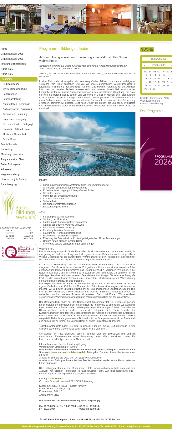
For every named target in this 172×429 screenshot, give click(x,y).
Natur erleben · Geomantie (16, 104)
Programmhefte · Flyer (12, 159)
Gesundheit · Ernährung (15, 114)
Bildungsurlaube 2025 (12, 54)
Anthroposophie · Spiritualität (17, 109)
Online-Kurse (9, 139)
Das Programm (152, 111)
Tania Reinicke (56, 378)
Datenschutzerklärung (151, 103)
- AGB (165, 98)
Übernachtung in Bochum (14, 179)
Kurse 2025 (7, 69)
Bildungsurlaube (11, 84)
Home (4, 49)
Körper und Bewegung (14, 119)
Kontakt (144, 98)
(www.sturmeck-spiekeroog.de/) (68, 352)
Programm (6, 79)
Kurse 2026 (7, 74)
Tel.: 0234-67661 (109, 426)
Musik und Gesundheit (14, 134)
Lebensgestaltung (12, 99)
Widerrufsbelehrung (150, 100)
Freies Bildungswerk (11, 164)
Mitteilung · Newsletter (12, 154)
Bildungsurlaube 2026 (12, 59)
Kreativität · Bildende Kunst (17, 129)
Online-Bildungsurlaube (15, 89)
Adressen (6, 169)
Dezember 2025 (158, 65)
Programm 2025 (158, 59)
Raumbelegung (9, 184)
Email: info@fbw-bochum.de (134, 426)
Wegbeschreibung (10, 174)
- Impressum (155, 98)
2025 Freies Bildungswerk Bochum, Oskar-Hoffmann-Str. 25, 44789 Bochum (81, 419)
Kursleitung (7, 149)
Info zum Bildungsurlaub (13, 64)
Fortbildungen (10, 94)
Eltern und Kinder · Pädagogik (18, 124)
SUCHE (147, 49)
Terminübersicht (9, 144)
